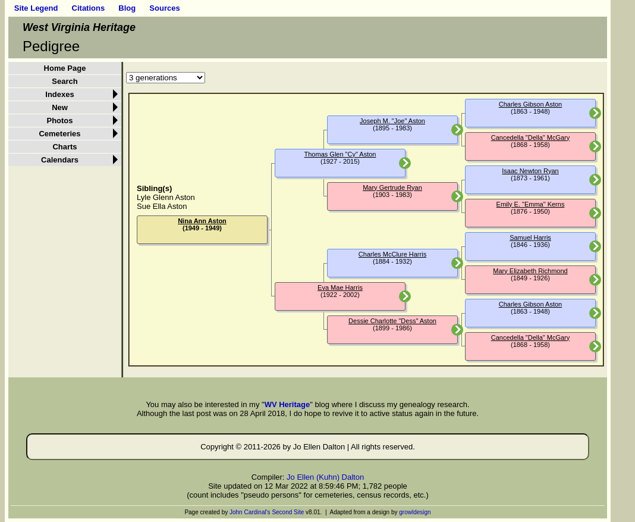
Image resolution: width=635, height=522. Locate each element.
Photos (59, 120)
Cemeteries (59, 133)
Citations (88, 8)
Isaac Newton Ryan (530, 170)
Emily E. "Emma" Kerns (530, 204)
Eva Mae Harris (340, 287)
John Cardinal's (250, 512)
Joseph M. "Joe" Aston (392, 120)
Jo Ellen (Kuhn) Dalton (325, 477)
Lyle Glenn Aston (166, 197)
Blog (127, 8)
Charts (64, 146)
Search (64, 81)
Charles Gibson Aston (530, 104)
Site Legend (36, 8)
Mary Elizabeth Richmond (530, 270)
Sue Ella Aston (162, 206)
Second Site (288, 512)
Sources (164, 8)
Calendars (59, 159)
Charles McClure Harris (392, 254)
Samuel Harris (530, 237)
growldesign (414, 512)
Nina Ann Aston (202, 220)
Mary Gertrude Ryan (392, 187)
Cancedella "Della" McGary (530, 137)
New (60, 107)
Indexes (59, 94)
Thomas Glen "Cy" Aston (340, 154)
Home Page (65, 68)
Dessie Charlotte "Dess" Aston (392, 320)
